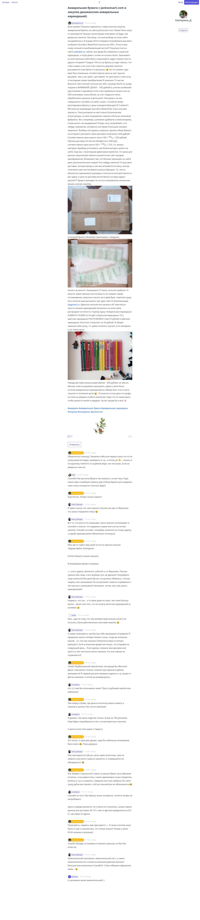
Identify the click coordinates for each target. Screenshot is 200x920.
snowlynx (76, 685)
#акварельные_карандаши (114, 408)
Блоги (15, 2)
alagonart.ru (74, 304)
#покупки (72, 411)
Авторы (6, 2)
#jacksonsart (97, 411)
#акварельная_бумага (90, 408)
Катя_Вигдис (77, 504)
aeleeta (75, 877)
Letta (74, 615)
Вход (180, 2)
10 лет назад (90, 453)
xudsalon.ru (79, 51)
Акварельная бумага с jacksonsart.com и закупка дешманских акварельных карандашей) (97, 12)
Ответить (74, 444)
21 (70, 436)
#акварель (73, 408)
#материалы (84, 411)
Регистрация (191, 2)
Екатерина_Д (77, 23)
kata (73, 475)
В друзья (183, 30)
